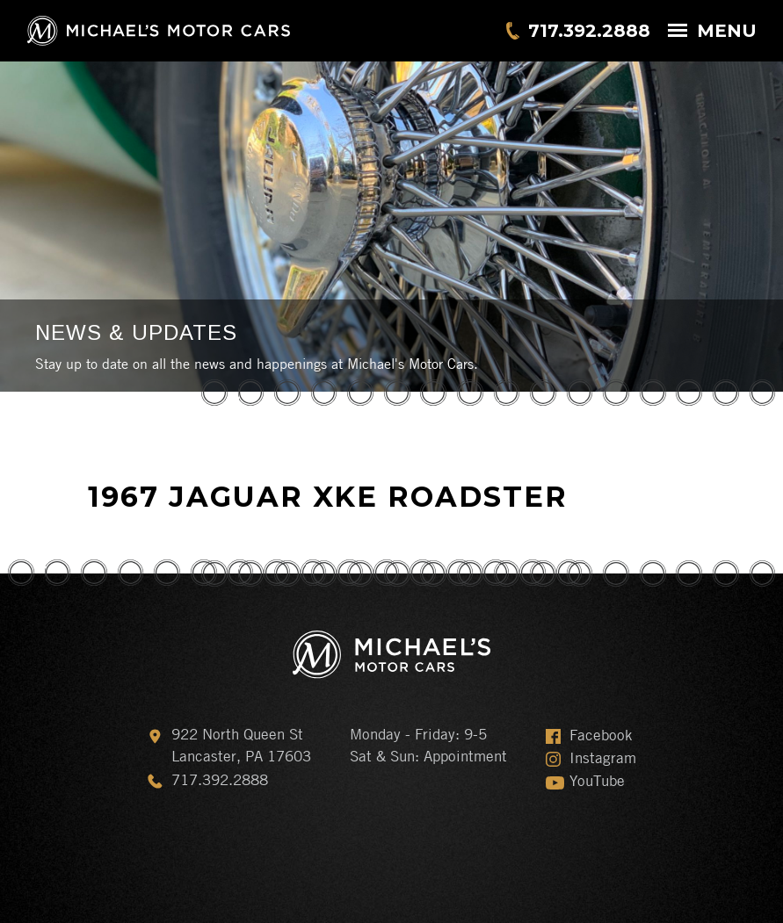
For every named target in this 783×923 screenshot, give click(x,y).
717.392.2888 (589, 30)
